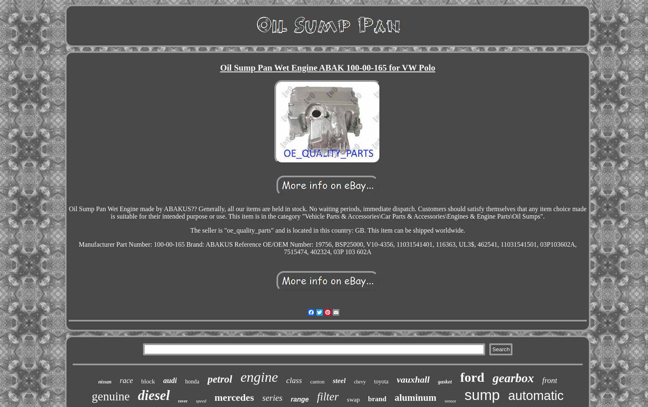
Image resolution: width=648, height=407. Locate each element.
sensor (450, 400)
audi (170, 380)
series (272, 398)
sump (482, 395)
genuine (111, 396)
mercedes (234, 397)
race (126, 380)
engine (259, 377)
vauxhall (413, 379)
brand (377, 399)
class (294, 380)
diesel (154, 395)
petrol (219, 379)
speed (201, 400)
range (300, 399)
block (148, 381)
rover (183, 401)
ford (472, 377)
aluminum (415, 398)
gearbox (513, 378)
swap (353, 399)
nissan (105, 382)
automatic (536, 395)
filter (328, 396)
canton (317, 381)
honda (192, 381)
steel (339, 381)
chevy (360, 382)
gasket (445, 381)
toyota (381, 381)
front (549, 380)
